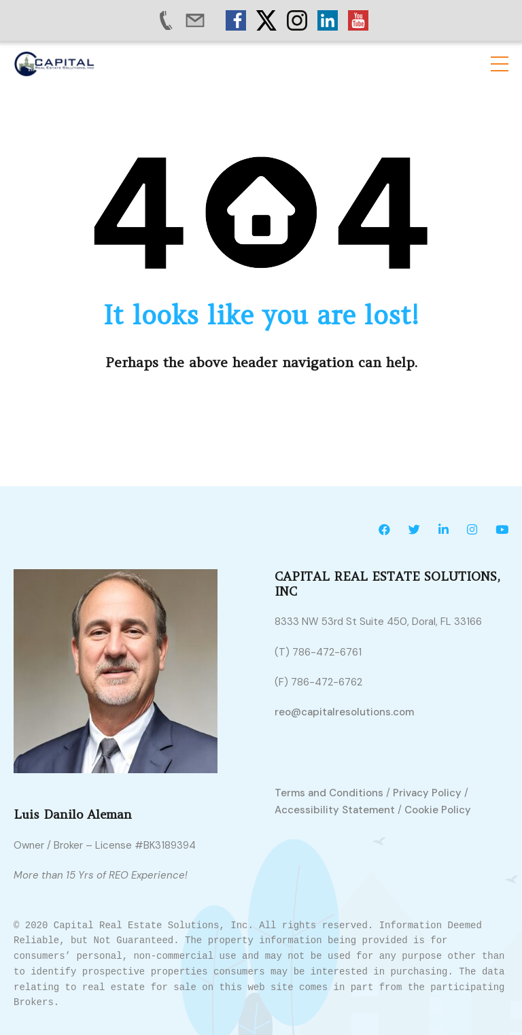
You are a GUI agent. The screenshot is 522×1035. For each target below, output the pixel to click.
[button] (499, 64)
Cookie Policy (437, 810)
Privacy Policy (427, 793)
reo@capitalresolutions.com (344, 712)
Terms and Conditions (329, 793)
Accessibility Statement (335, 810)
